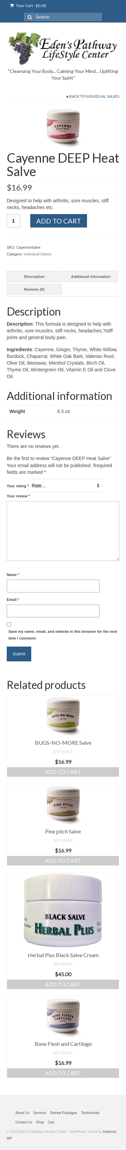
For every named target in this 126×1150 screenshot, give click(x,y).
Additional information (90, 277)
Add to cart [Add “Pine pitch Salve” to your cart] (63, 860)
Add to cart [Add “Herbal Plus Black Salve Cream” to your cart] (63, 984)
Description (34, 277)
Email (13, 600)
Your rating (18, 486)
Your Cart (28, 5)
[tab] (34, 276)
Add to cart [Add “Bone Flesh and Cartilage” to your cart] (63, 1073)
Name (13, 575)
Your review (18, 496)
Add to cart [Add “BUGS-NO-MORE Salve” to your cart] (63, 772)
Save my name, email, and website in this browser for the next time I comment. (62, 634)
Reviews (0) (34, 289)
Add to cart (58, 221)
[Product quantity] (13, 221)
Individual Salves (102, 96)
